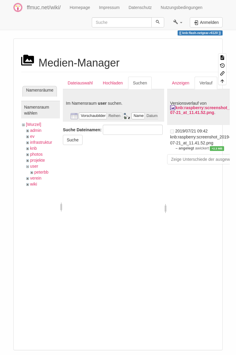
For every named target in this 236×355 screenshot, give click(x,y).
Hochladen (113, 83)
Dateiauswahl (80, 83)
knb (33, 148)
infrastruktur (41, 142)
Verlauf (205, 83)
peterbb (41, 172)
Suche (73, 140)
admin (35, 130)
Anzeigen (180, 83)
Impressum (109, 7)
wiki (33, 184)
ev (32, 136)
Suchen (140, 83)
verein (35, 178)
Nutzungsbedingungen (181, 7)
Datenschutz (140, 7)
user (34, 166)
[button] (178, 22)
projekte (37, 160)
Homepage (80, 7)
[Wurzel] (33, 124)
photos (36, 154)
